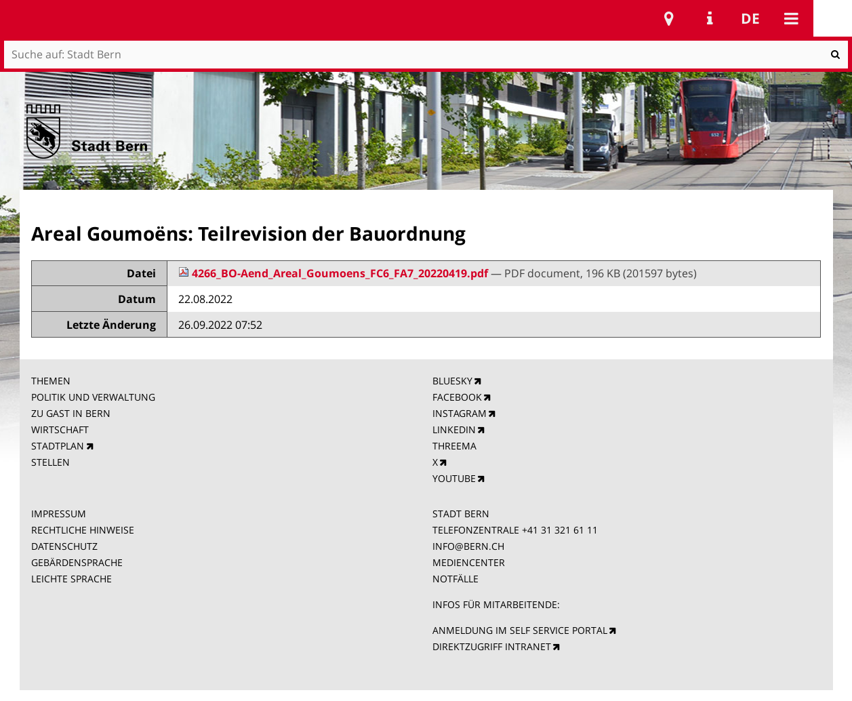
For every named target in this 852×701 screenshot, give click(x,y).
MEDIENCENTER (468, 562)
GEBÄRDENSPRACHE (77, 562)
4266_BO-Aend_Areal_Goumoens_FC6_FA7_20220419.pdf (334, 273)
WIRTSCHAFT (60, 429)
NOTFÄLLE (455, 578)
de (750, 18)
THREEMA (454, 445)
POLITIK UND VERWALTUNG (93, 396)
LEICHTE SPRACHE (71, 578)
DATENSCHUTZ (64, 546)
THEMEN (50, 380)
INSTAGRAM (459, 413)
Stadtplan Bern (669, 18)
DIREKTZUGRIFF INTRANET (491, 646)
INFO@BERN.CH (468, 546)
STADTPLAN (57, 445)
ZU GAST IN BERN (70, 413)
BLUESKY (452, 380)
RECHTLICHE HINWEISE (82, 529)
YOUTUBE (454, 478)
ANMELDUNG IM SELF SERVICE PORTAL (519, 630)
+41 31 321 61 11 (560, 529)
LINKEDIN (454, 429)
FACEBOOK (457, 396)
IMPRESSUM (58, 513)
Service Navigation (709, 18)
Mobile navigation (791, 18)
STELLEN (50, 462)
